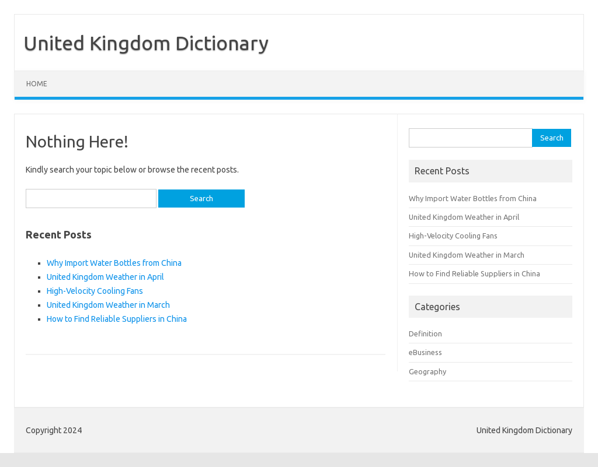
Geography (427, 371)
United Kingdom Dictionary (146, 42)
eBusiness (425, 352)
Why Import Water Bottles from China (114, 263)
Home (36, 83)
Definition (425, 333)
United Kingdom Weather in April (105, 277)
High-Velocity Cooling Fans (95, 291)
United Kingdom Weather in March (108, 305)
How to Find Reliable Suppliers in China (117, 319)
